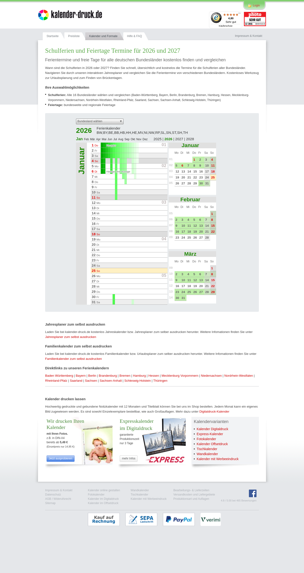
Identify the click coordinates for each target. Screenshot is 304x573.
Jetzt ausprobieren (60, 458)
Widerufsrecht (62, 499)
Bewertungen (248, 500)
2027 (179, 139)
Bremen (124, 375)
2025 (158, 139)
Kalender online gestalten (104, 490)
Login (256, 5)
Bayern (81, 375)
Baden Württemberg (59, 375)
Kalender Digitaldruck (212, 429)
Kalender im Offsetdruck (103, 503)
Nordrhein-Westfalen (238, 375)
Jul (115, 139)
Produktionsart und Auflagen (191, 499)
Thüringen (160, 380)
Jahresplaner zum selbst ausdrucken (70, 337)
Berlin (92, 375)
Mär (92, 139)
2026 (168, 139)
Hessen (153, 375)
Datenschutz (53, 494)
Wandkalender (207, 454)
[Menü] (239, 14)
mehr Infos (128, 458)
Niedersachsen (211, 375)
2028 (190, 139)
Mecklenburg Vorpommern (180, 375)
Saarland (76, 380)
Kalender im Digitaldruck (103, 499)
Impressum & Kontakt (58, 490)
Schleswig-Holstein (137, 380)
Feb (86, 139)
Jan (79, 139)
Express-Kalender (210, 434)
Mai (104, 139)
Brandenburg (108, 375)
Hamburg (139, 375)
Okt (133, 139)
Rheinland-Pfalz (56, 380)
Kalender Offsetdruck (212, 444)
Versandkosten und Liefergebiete (194, 494)
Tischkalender (207, 449)
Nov (138, 139)
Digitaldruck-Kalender (214, 411)
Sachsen (91, 380)
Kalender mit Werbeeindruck (217, 459)
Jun (110, 139)
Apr (98, 139)
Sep (126, 139)
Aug (120, 139)
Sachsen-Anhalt (111, 380)
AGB (48, 499)
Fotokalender (206, 439)
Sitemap (50, 503)
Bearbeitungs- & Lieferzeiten (191, 490)
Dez (144, 139)
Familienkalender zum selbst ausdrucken (73, 359)
